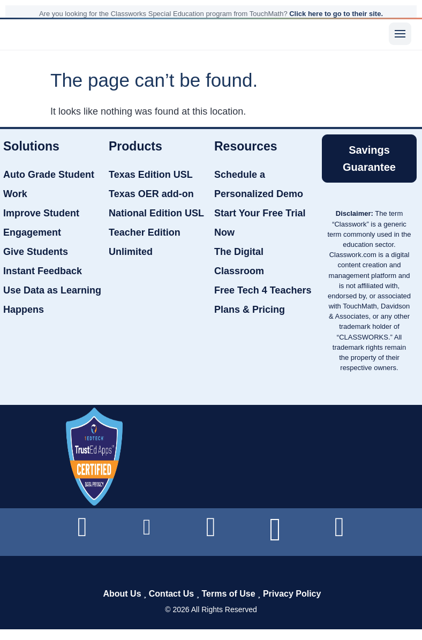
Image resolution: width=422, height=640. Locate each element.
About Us (122, 593)
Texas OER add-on (151, 194)
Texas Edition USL (151, 174)
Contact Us (171, 593)
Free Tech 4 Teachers (262, 290)
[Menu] (400, 33)
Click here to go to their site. (336, 14)
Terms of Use (228, 593)
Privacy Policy (292, 593)
